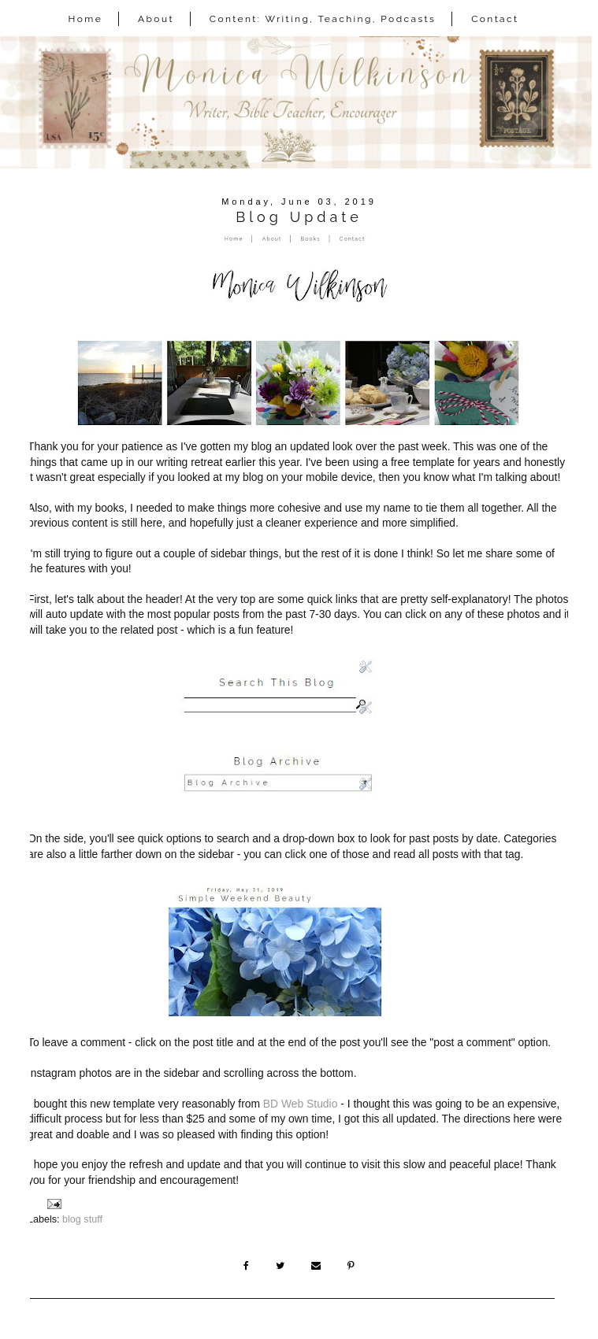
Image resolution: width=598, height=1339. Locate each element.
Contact (494, 18)
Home (86, 18)
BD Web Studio (300, 1103)
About (156, 18)
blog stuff (82, 1219)
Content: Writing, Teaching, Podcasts (323, 18)
